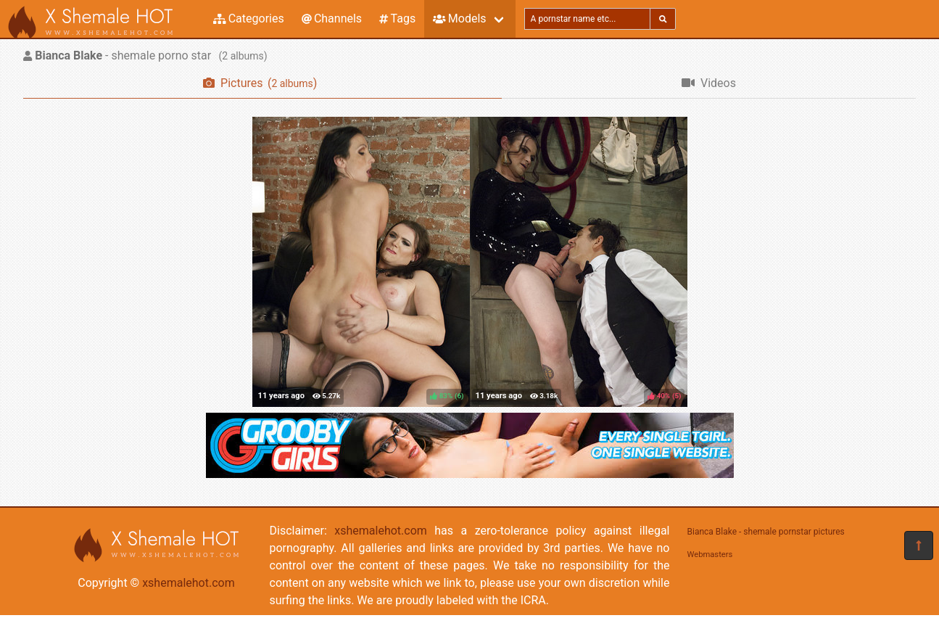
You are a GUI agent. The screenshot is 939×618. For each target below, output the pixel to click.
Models (459, 18)
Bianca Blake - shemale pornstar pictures (766, 532)
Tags (397, 18)
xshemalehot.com (188, 583)
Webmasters (710, 554)
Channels (332, 18)
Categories (248, 18)
